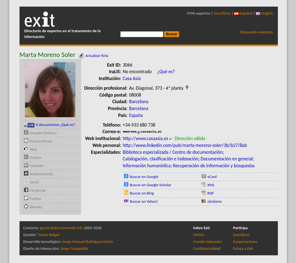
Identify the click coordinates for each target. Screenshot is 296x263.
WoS (33, 149)
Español (243, 13)
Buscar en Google (144, 176)
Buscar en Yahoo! (144, 201)
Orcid (34, 182)
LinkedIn (37, 165)
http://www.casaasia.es (145, 138)
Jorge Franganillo (74, 248)
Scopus (36, 157)
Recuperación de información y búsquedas (213, 166)
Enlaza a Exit (243, 248)
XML (211, 184)
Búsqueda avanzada (256, 31)
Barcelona (138, 101)
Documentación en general (227, 159)
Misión (198, 234)
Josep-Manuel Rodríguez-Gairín (87, 241)
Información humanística (147, 166)
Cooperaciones (245, 241)
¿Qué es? (166, 72)
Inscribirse (222, 13)
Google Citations (43, 132)
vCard (212, 176)
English (264, 13)
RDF (211, 193)
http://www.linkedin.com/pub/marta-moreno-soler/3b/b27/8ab (185, 145)
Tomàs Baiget (48, 234)
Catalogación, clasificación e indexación (160, 159)
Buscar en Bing (142, 193)
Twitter (36, 198)
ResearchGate (41, 141)
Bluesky (36, 206)
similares (215, 201)
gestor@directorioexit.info (61, 227)
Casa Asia (132, 78)
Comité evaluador (207, 241)
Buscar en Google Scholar (150, 184)
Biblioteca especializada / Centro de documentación (173, 152)
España (136, 115)
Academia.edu (41, 173)
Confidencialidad (206, 248)
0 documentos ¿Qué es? (49, 124)
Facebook (38, 190)
